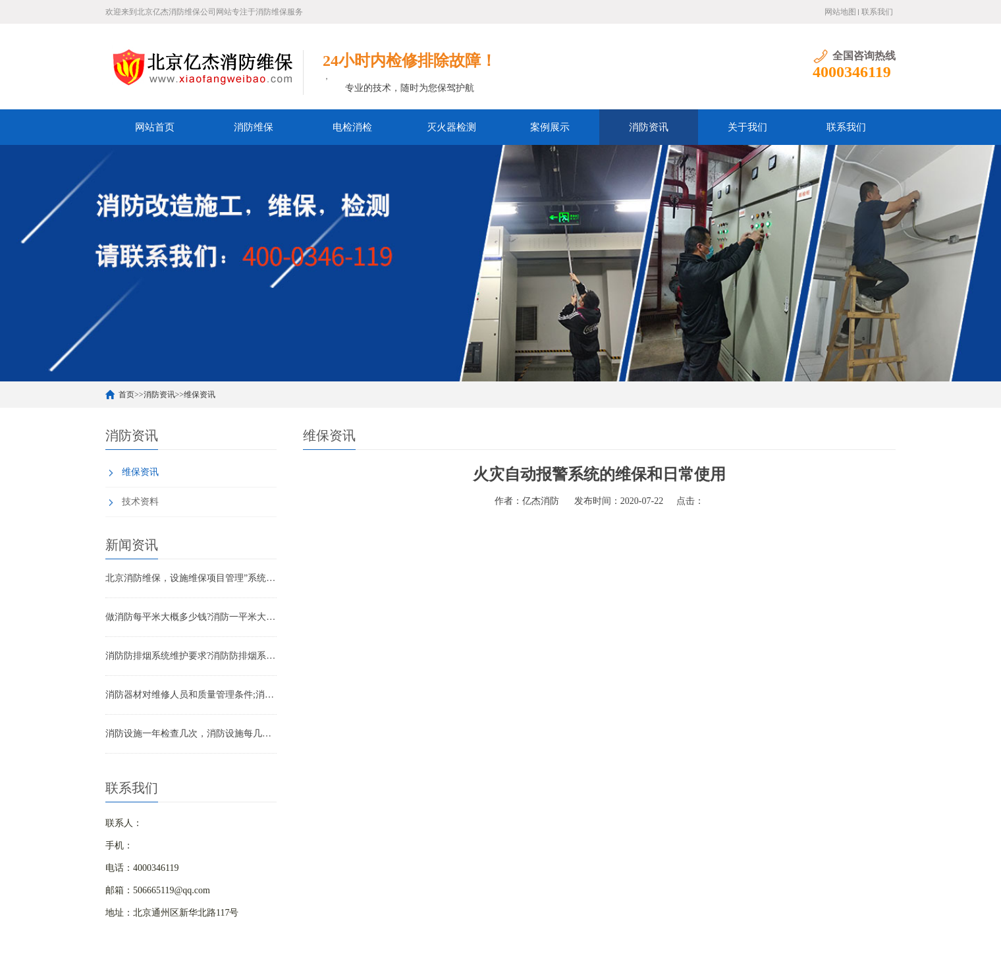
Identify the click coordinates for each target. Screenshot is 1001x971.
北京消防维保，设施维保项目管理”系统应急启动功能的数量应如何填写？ (191, 578)
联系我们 (877, 11)
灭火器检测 (451, 127)
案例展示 (550, 127)
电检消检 (352, 127)
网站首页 (155, 127)
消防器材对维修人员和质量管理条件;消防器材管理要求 (191, 695)
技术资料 (140, 502)
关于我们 (747, 127)
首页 (126, 394)
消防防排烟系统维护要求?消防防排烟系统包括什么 (191, 656)
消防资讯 (648, 127)
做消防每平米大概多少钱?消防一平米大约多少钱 (191, 617)
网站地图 (840, 11)
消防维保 (253, 127)
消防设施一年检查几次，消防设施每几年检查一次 (191, 733)
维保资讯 (199, 394)
